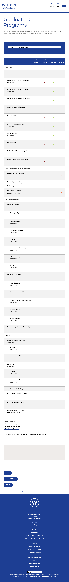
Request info (10, 479)
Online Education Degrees (12, 426)
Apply (8, 473)
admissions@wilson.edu (34, 518)
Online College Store (34, 549)
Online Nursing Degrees (11, 429)
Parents (34, 555)
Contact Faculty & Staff (34, 535)
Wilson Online (34, 566)
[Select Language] (34, 572)
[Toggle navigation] (64, 5)
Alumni (34, 529)
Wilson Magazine (34, 563)
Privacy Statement (34, 557)
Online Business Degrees (12, 424)
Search (52, 5)
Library (34, 543)
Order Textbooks (35, 552)
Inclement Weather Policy (34, 541)
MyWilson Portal (35, 546)
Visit (34, 560)
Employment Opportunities (34, 538)
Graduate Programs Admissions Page (34, 434)
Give (58, 5)
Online (8, 484)
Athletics (34, 532)
